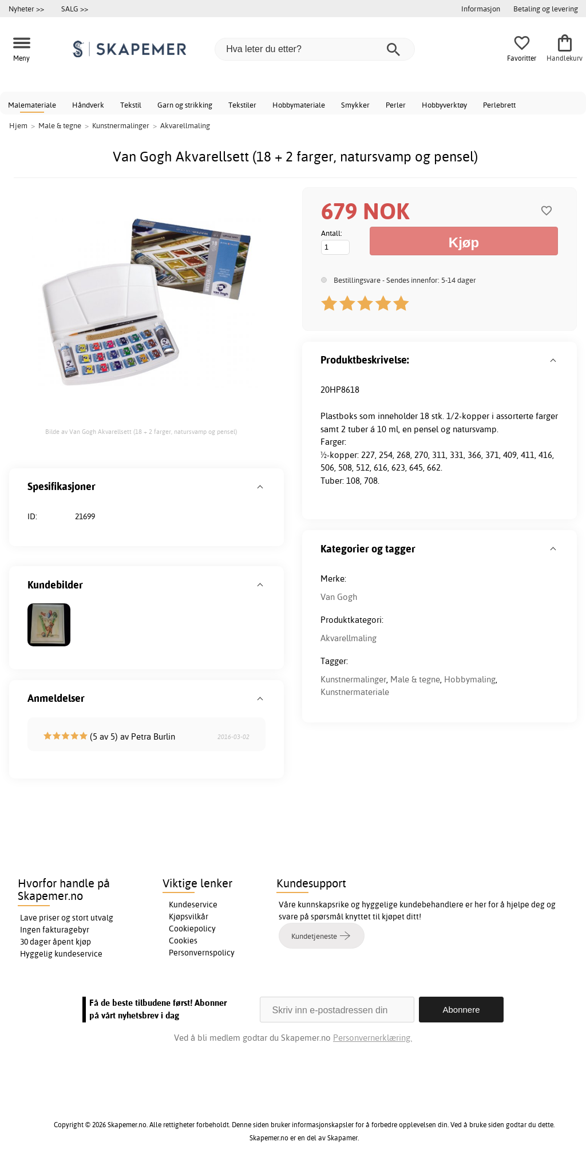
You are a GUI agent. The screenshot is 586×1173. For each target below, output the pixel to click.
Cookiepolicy (192, 928)
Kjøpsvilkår (188, 916)
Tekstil (130, 104)
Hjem (18, 125)
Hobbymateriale (298, 104)
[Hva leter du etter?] (315, 49)
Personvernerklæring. (372, 1037)
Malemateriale (32, 104)
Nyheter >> (26, 8)
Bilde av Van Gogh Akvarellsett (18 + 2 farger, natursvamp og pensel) (141, 432)
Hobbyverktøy (444, 104)
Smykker (355, 104)
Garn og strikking (184, 104)
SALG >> (74, 8)
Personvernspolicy (202, 952)
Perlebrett (499, 104)
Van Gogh (338, 596)
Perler (396, 104)
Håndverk (88, 104)
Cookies (183, 940)
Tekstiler (242, 104)
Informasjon (480, 8)
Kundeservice (193, 904)
